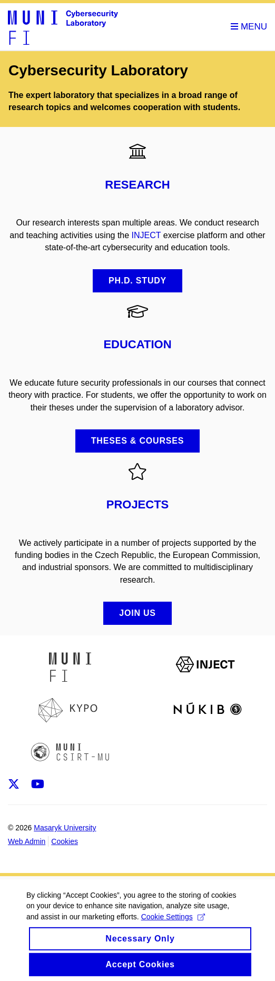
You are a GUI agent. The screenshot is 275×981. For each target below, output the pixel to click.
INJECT (146, 235)
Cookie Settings (173, 921)
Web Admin (26, 841)
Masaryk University (65, 827)
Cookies (64, 841)
